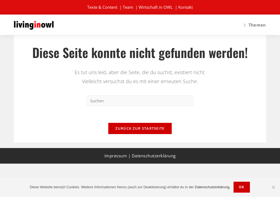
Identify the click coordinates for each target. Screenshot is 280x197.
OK (241, 187)
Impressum (115, 155)
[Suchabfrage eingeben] (140, 100)
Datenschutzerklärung (154, 155)
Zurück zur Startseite (139, 128)
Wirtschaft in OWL (156, 7)
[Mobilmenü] (255, 25)
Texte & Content (102, 7)
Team (128, 7)
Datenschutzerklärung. (213, 187)
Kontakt (185, 7)
